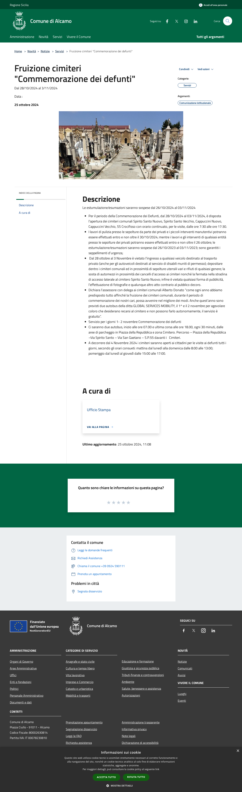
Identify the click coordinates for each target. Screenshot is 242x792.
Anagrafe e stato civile (80, 661)
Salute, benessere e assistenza (141, 688)
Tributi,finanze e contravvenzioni (143, 675)
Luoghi (182, 694)
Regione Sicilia (19, 5)
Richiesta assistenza (79, 742)
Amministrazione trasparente (141, 722)
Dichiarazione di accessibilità (140, 742)
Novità (31, 51)
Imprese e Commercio (79, 682)
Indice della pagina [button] (30, 193)
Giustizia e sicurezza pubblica (140, 668)
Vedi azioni (206, 69)
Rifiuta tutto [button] (136, 777)
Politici (14, 688)
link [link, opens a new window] (157, 769)
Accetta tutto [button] (106, 777)
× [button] (237, 751)
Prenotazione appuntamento (84, 722)
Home (18, 51)
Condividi (187, 69)
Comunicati (185, 668)
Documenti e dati (21, 702)
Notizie (45, 51)
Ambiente (128, 681)
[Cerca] (227, 20)
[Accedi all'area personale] (213, 5)
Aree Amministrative (23, 668)
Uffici (13, 675)
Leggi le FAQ (74, 736)
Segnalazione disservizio (81, 729)
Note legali (129, 736)
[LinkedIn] (194, 20)
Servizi (59, 51)
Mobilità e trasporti (78, 695)
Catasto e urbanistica (79, 688)
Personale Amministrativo (26, 695)
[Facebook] (165, 20)
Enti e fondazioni (20, 682)
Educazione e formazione (138, 661)
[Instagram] (184, 20)
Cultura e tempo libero (80, 668)
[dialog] (121, 769)
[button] (121, 785)
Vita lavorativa (75, 675)
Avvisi (181, 675)
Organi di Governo (21, 661)
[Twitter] (175, 20)
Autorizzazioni (131, 695)
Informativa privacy (134, 729)
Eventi (182, 700)
